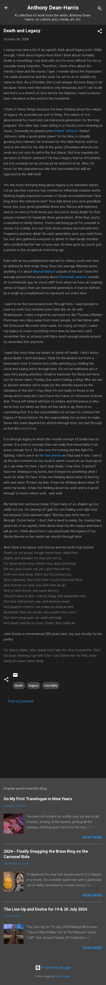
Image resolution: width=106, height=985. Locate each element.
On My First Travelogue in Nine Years (38, 798)
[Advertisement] (53, 739)
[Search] (99, 9)
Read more (92, 837)
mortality (50, 685)
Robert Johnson (66, 131)
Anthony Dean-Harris (53, 8)
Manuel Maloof (44, 272)
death (19, 685)
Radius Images (63, 976)
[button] (99, 31)
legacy (33, 685)
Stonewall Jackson (73, 277)
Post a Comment (21, 701)
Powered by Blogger (53, 968)
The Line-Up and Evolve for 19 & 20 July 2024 (45, 909)
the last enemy (50, 455)
